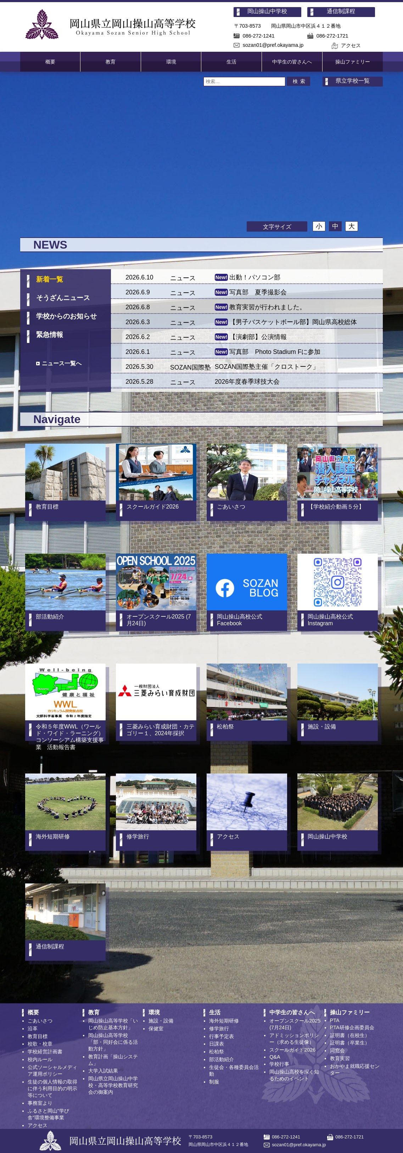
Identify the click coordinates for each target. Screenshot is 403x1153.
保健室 (156, 1028)
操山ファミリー (352, 62)
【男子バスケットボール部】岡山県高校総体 (293, 322)
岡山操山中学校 (267, 11)
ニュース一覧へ (62, 363)
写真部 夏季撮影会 (258, 292)
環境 (171, 62)
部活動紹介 (221, 1059)
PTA (335, 1020)
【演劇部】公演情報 (258, 336)
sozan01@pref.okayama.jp (273, 45)
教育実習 (340, 1058)
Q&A (274, 1057)
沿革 (33, 1028)
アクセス (351, 45)
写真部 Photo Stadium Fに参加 (274, 351)
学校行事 (279, 1064)
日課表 (216, 1044)
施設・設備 (161, 1021)
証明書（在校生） (350, 1035)
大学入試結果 (103, 1071)
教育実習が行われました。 (267, 307)
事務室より (40, 1103)
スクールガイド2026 (292, 1050)
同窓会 (337, 1050)
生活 (231, 62)
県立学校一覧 (353, 81)
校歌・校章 (40, 1044)
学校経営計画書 (45, 1051)
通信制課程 (341, 11)
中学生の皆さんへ (292, 62)
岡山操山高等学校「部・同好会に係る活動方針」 (113, 1042)
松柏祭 (216, 1051)
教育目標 (37, 1036)
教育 (111, 62)
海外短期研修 (224, 1021)
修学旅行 (219, 1028)
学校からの (66, 316)
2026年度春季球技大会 (247, 381)
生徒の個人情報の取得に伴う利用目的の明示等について (52, 1088)
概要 (50, 62)
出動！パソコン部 (254, 277)
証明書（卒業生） (350, 1043)
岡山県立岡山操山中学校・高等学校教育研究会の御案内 (113, 1085)
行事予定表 (221, 1036)
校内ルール (40, 1059)
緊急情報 (49, 334)
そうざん (63, 297)
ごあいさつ (40, 1021)
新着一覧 (49, 279)
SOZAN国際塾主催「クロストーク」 (267, 366)
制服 (214, 1082)
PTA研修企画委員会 (352, 1027)
